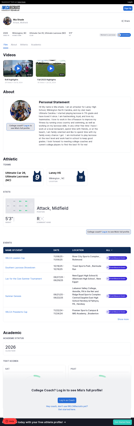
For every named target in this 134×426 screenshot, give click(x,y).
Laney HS (55, 172)
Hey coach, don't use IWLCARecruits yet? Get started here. (67, 408)
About (14, 44)
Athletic (24, 44)
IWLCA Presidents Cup (16, 312)
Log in (26, 125)
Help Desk (21, 2)
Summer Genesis (13, 296)
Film (6, 44)
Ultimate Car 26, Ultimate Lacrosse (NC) (16, 176)
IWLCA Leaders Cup (15, 258)
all (109, 250)
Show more (123, 319)
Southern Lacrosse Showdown (20, 267)
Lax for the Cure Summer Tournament (23, 278)
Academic (36, 44)
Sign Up (127, 8)
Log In (130, 2)
